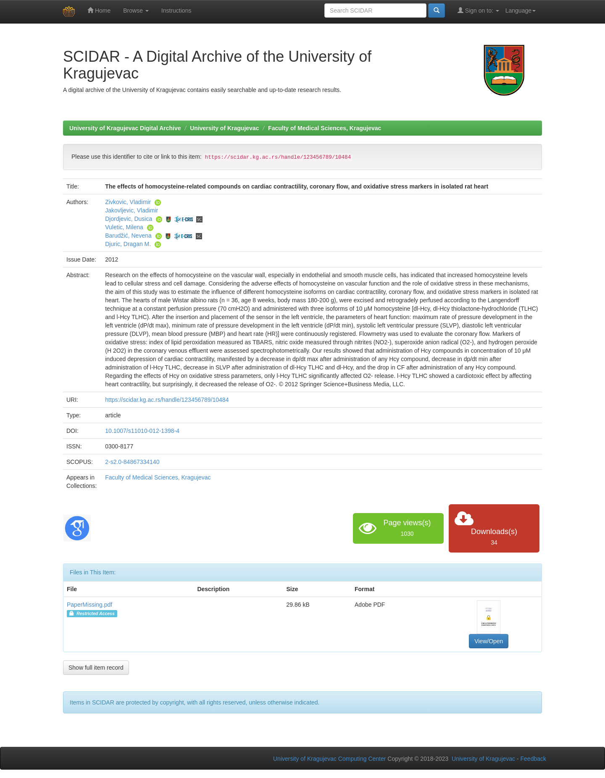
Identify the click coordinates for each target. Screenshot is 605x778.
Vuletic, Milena (124, 227)
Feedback (533, 758)
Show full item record (96, 667)
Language (520, 10)
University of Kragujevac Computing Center (329, 758)
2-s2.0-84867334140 (132, 461)
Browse (136, 10)
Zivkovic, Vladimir (128, 202)
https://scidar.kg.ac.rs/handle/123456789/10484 (167, 399)
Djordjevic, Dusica (128, 218)
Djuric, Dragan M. (128, 244)
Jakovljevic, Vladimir (131, 210)
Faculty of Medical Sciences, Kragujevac (324, 128)
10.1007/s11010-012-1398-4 (142, 430)
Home (98, 10)
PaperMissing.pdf (89, 604)
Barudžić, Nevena (128, 235)
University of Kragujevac (224, 128)
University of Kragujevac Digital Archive (125, 128)
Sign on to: (478, 10)
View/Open (488, 641)
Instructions (176, 10)
